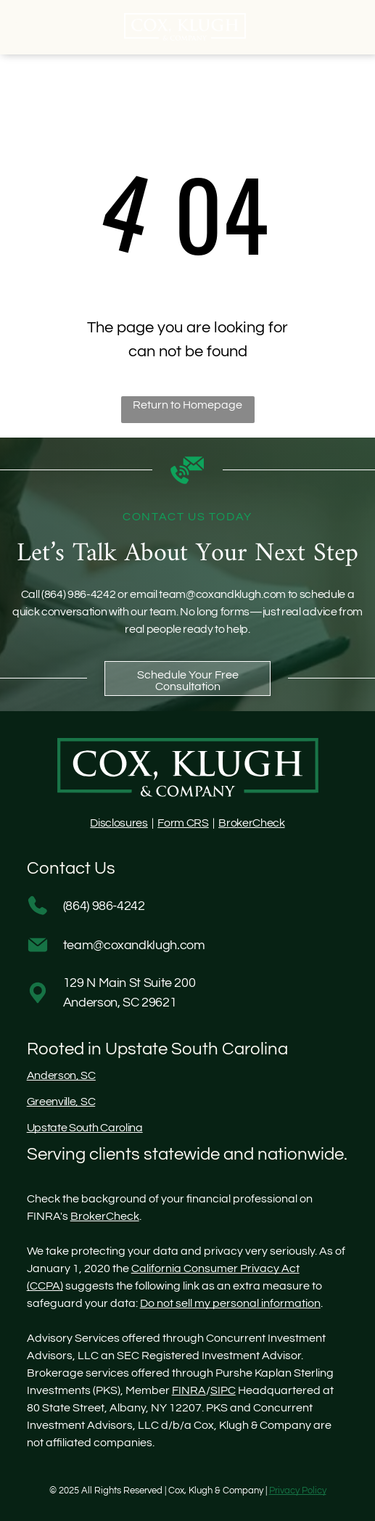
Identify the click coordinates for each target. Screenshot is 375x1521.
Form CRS (182, 823)
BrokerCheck (251, 823)
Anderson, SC (61, 1075)
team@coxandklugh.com (222, 594)
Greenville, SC (61, 1101)
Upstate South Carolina (85, 1127)
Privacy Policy (297, 1490)
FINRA (189, 1390)
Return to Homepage (187, 405)
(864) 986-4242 (78, 594)
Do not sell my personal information (230, 1303)
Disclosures (118, 823)
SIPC (223, 1390)
